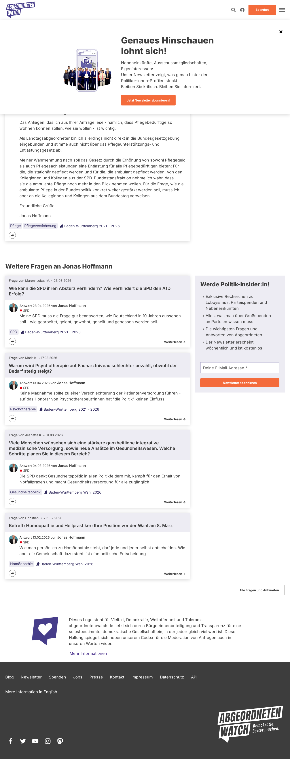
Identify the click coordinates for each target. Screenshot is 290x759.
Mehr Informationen (88, 653)
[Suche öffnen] (233, 10)
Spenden (57, 677)
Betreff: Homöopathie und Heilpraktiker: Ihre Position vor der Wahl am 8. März (91, 525)
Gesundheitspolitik (25, 492)
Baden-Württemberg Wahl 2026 (72, 492)
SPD (13, 332)
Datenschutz (172, 677)
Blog (9, 677)
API (194, 677)
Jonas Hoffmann (72, 305)
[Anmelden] (242, 10)
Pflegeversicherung (40, 226)
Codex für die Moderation (165, 637)
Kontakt (117, 677)
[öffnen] (282, 10)
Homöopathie (21, 564)
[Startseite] (20, 10)
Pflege (15, 226)
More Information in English (31, 691)
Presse (96, 677)
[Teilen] (12, 235)
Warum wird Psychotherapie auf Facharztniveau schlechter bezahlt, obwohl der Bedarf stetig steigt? (93, 368)
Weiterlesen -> (175, 342)
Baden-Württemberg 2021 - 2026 (90, 226)
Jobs (77, 677)
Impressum (142, 677)
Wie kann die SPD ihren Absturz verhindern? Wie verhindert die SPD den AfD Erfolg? (90, 291)
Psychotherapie (23, 409)
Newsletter (31, 677)
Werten (93, 643)
